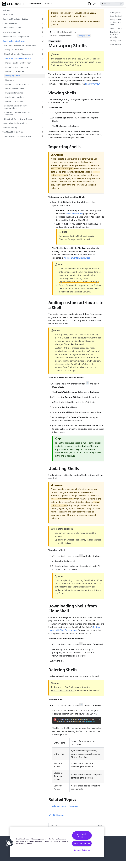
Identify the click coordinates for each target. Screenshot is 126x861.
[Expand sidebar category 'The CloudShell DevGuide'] (42, 132)
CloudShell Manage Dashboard (17, 58)
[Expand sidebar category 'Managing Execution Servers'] (42, 84)
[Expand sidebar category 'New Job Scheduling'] (42, 32)
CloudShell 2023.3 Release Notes (16, 136)
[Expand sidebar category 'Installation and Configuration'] (42, 37)
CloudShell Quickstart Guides (15, 19)
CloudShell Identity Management (18, 54)
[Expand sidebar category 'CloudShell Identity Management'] (42, 54)
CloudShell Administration (13, 41)
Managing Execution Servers (17, 84)
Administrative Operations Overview (20, 45)
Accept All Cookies (82, 835)
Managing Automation (15, 101)
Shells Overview (92, 83)
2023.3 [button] (47, 3)
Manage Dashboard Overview (18, 63)
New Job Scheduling (11, 32)
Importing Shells (116, 16)
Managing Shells (12, 75)
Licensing (9, 80)
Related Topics (115, 44)
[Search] (112, 4)
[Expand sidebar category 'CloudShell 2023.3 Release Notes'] (42, 136)
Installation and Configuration (15, 36)
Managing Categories (14, 71)
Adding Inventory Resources (77, 257)
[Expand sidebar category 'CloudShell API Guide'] (42, 28)
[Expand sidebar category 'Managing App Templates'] (42, 67)
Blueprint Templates (14, 93)
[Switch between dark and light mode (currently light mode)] (94, 4)
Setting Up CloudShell (13, 49)
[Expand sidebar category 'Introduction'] (42, 15)
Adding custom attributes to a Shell (115, 22)
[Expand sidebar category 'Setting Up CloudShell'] (42, 50)
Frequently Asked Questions (14, 123)
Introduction (7, 14)
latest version (93, 21)
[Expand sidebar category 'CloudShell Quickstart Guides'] (42, 19)
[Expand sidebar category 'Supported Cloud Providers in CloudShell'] (42, 113)
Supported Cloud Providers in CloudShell (17, 113)
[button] (9, 843)
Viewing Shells (115, 12)
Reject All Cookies (82, 843)
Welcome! (6, 10)
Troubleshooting (9, 127)
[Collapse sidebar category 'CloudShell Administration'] (42, 41)
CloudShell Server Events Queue (18, 119)
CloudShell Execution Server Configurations (16, 107)
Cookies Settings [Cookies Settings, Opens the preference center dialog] (82, 850)
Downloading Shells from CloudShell (115, 34)
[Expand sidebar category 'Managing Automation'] (42, 101)
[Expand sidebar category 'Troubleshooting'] (42, 127)
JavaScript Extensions (14, 97)
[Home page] (50, 32)
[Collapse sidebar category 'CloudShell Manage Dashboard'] (42, 58)
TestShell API (95, 690)
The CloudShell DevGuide (13, 132)
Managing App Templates (16, 67)
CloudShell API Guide (11, 27)
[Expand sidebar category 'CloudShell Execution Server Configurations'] (42, 107)
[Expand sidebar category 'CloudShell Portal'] (42, 23)
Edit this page (56, 815)
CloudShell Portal (9, 23)
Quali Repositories (74, 213)
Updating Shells (116, 28)
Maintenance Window (14, 88)
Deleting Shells (115, 41)
